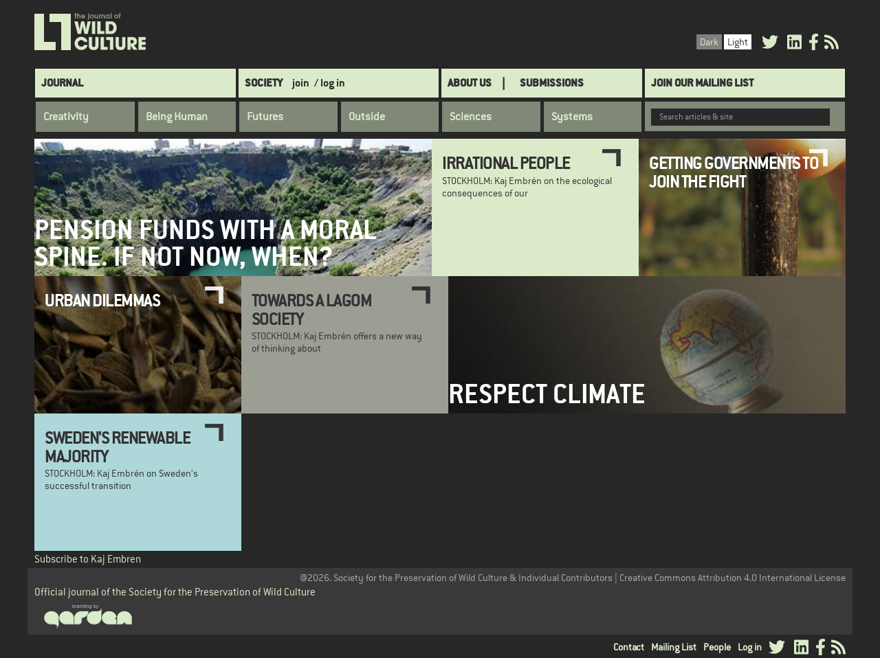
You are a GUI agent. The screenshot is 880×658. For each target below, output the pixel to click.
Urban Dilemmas (102, 300)
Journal (62, 83)
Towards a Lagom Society (312, 309)
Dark (709, 42)
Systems (572, 117)
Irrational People (506, 163)
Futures (265, 117)
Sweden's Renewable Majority (117, 446)
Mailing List (673, 647)
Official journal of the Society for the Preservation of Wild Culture (175, 591)
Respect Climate (547, 394)
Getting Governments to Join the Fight (733, 172)
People (717, 647)
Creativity (66, 117)
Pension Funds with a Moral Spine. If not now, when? (205, 243)
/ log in (329, 83)
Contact (628, 647)
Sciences (471, 117)
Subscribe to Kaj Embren (87, 558)
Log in (750, 647)
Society (264, 83)
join (300, 83)
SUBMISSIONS (552, 83)
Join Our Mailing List (702, 83)
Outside (367, 117)
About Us (470, 83)
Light (737, 42)
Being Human (177, 117)
